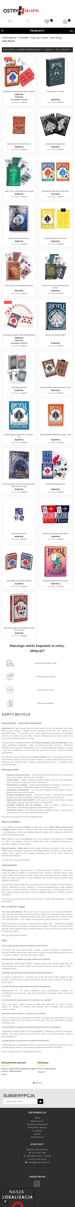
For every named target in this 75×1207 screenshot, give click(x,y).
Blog (37, 1118)
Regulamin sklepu (37, 1127)
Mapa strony (37, 1121)
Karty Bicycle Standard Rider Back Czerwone (19, 91)
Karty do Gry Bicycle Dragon (55, 335)
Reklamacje (37, 1137)
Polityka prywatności (37, 1124)
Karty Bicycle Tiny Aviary (55, 91)
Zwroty (37, 1134)
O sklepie (37, 1131)
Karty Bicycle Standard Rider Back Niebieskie (19, 335)
